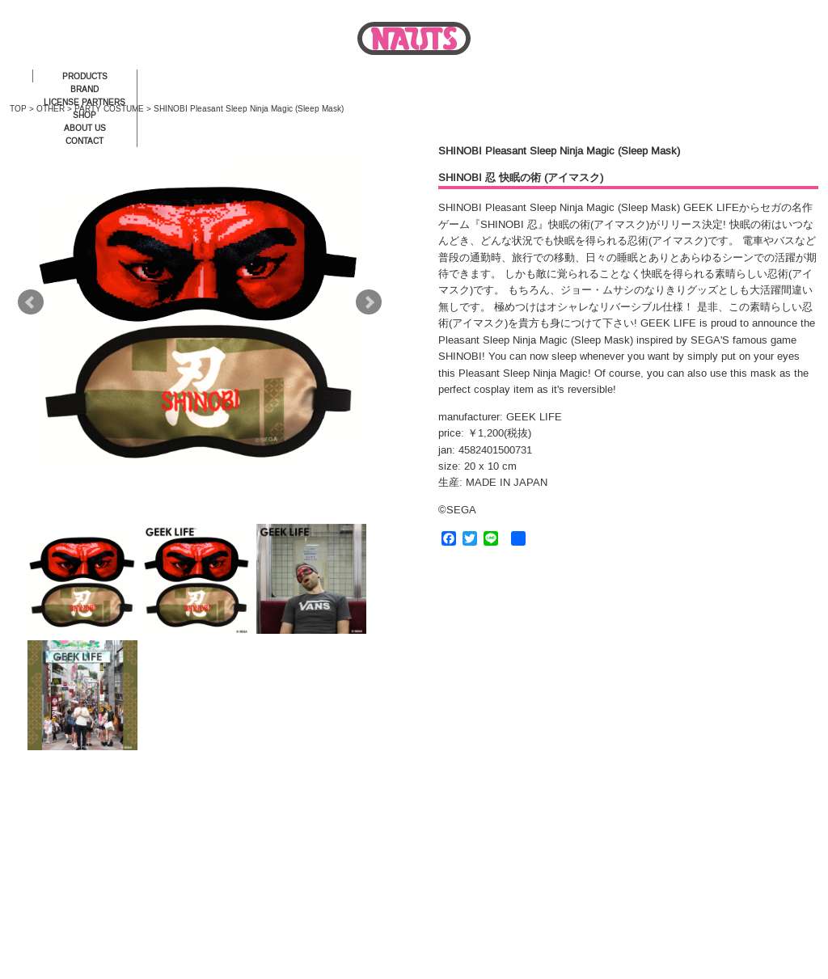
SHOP (84, 115)
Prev (31, 302)
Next (369, 302)
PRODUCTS (85, 76)
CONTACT (84, 141)
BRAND (84, 89)
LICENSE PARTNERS (84, 102)
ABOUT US (85, 128)
